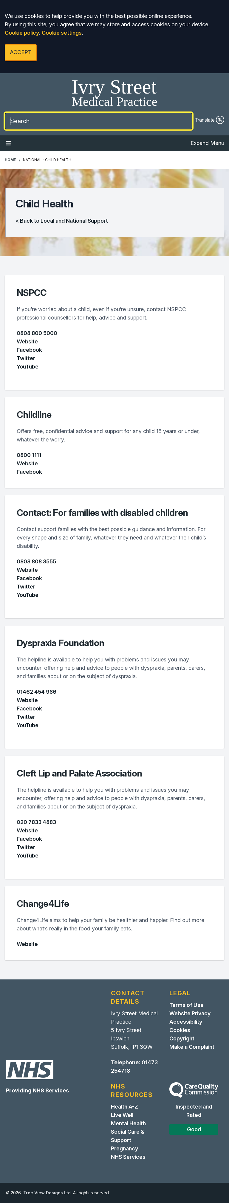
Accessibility (185, 1022)
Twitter (26, 358)
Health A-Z (124, 1106)
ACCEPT (21, 52)
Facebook (29, 350)
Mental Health (128, 1123)
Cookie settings (62, 33)
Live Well (122, 1115)
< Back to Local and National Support (62, 221)
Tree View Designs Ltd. (47, 1192)
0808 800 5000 (37, 333)
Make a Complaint (191, 1047)
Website (27, 341)
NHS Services (128, 1157)
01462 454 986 (36, 692)
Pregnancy (124, 1148)
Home (10, 160)
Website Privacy (190, 1013)
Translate (209, 120)
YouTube (27, 366)
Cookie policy (22, 33)
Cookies (179, 1030)
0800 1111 (29, 455)
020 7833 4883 (36, 822)
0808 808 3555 (36, 561)
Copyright (181, 1038)
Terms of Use (186, 1005)
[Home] (114, 93)
